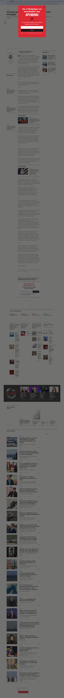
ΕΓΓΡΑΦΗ (32, 30)
